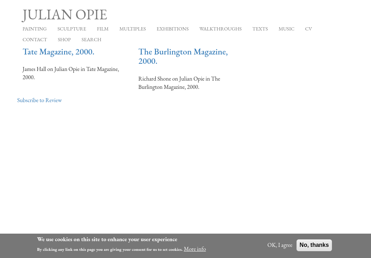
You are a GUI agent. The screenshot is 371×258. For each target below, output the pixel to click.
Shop (64, 39)
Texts (260, 28)
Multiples (132, 28)
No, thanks (314, 246)
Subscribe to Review (39, 100)
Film (103, 28)
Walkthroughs (220, 28)
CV (308, 28)
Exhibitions (172, 28)
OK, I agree (280, 246)
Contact (35, 39)
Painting (35, 28)
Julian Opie (65, 14)
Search (91, 39)
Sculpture (71, 28)
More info (195, 250)
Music (286, 28)
